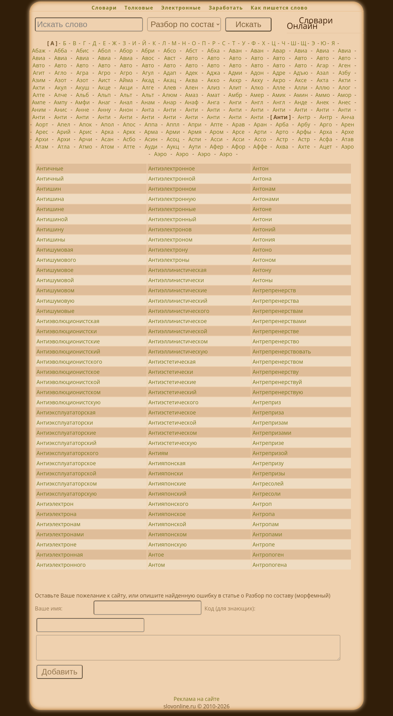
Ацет (326, 146)
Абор (126, 50)
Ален (191, 87)
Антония (263, 239)
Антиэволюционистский (68, 351)
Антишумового (56, 259)
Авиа (300, 50)
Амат (213, 94)
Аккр (235, 80)
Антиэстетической (172, 422)
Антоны (262, 280)
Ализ (213, 87)
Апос (129, 124)
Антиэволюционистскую (68, 402)
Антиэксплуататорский (66, 442)
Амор (344, 94)
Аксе (301, 80)
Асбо (129, 139)
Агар (323, 65)
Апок (85, 124)
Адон (257, 72)
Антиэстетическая (172, 361)
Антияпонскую (167, 544)
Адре (279, 72)
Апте (216, 124)
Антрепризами (271, 432)
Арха (326, 131)
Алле (279, 87)
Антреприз (266, 402)
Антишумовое (55, 270)
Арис (85, 131)
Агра (82, 72)
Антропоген (268, 554)
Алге (148, 87)
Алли (300, 87)
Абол (104, 50)
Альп (104, 94)
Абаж (38, 50)
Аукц (173, 146)
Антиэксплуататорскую (67, 493)
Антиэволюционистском (69, 392)
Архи (41, 139)
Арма (151, 131)
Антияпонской (167, 524)
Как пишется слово (279, 7)
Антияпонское (167, 514)
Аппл (173, 124)
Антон (260, 168)
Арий (63, 131)
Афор (238, 146)
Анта (148, 109)
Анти (169, 109)
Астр (282, 139)
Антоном (264, 259)
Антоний (263, 229)
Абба (60, 50)
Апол (107, 124)
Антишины (51, 239)
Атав (347, 139)
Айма (126, 80)
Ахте (304, 146)
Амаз (191, 94)
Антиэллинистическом (178, 341)
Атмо (85, 146)
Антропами (267, 534)
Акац (169, 80)
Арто (282, 131)
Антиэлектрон (55, 503)
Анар (169, 102)
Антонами (265, 198)
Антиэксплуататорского (67, 453)
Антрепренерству (275, 371)
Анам (148, 102)
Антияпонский (167, 493)
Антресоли (266, 493)
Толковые (139, 7)
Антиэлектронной (171, 178)
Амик (279, 94)
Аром (217, 131)
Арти (260, 131)
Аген (344, 65)
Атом (107, 146)
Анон (126, 109)
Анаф (192, 102)
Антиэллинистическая (177, 270)
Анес (344, 102)
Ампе (39, 102)
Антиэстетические (172, 382)
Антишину (50, 229)
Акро (279, 80)
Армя (195, 131)
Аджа (213, 72)
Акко (213, 80)
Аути (195, 146)
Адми (235, 72)
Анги (235, 102)
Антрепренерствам (277, 310)
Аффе (260, 146)
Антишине (50, 209)
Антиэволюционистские (68, 341)
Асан (107, 139)
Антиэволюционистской (68, 382)
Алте (39, 94)
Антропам (265, 524)
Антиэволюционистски (67, 331)
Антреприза (268, 412)
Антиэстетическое (172, 412)
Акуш (82, 87)
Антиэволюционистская (68, 321)
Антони (262, 219)
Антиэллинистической (177, 331)
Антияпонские (167, 483)
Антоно (262, 249)
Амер (257, 94)
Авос (148, 58)
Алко (257, 87)
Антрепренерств (274, 290)
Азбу (344, 72)
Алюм (169, 94)
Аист (104, 80)
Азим (38, 80)
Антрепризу (267, 463)
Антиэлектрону (168, 249)
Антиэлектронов (170, 229)
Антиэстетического (173, 402)
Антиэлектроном (170, 239)
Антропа (263, 514)
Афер (216, 146)
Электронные (181, 7)
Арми (173, 131)
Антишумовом (55, 290)
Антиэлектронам (58, 524)
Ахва (282, 146)
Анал (126, 102)
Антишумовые (55, 310)
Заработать (226, 7)
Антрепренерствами (279, 321)
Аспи (194, 139)
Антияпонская (166, 463)
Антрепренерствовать (281, 351)
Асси (217, 139)
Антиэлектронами (60, 534)
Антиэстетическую (172, 442)
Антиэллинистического (178, 310)
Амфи (82, 102)
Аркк (129, 131)
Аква (191, 80)
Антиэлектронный (172, 219)
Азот (61, 80)
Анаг (104, 102)
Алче (60, 94)
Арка (107, 131)
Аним (39, 109)
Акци (125, 87)
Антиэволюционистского (69, 361)
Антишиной (52, 219)
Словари (104, 7)
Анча (347, 117)
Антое (156, 554)
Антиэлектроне (56, 544)
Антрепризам (270, 422)
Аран (260, 124)
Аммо (322, 94)
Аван (235, 50)
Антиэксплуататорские (66, 432)
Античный (50, 178)
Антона (261, 178)
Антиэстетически (170, 371)
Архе (347, 131)
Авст (170, 58)
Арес (42, 131)
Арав (238, 124)
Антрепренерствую (277, 392)
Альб (82, 94)
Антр (304, 117)
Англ (257, 102)
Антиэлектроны (168, 259)
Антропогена (269, 564)
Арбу (304, 124)
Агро (104, 72)
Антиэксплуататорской (66, 473)
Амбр (235, 94)
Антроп (262, 503)
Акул (61, 87)
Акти (344, 80)
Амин (301, 94)
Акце (104, 87)
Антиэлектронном (172, 188)
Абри (148, 50)
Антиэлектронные (172, 209)
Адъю (301, 72)
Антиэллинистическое (177, 321)
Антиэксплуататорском (67, 483)
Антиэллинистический (177, 300)
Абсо (170, 50)
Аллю (323, 87)
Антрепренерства (275, 300)
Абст (191, 50)
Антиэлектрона (56, 514)
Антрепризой (269, 453)
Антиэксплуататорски (65, 422)
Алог (344, 87)
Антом (156, 564)
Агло (61, 72)
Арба (282, 124)
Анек (322, 102)
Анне (82, 109)
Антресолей (267, 483)
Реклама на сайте (196, 703)
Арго (326, 124)
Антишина (50, 198)
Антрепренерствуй (277, 382)
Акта (323, 80)
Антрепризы (268, 473)
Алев (169, 87)
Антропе (263, 544)
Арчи (85, 139)
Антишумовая (55, 249)
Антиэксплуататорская (66, 412)
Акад (148, 80)
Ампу (60, 102)
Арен (347, 124)
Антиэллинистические (177, 290)
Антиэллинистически (176, 280)
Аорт (42, 124)
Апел (63, 124)
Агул (148, 72)
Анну (104, 109)
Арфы (304, 131)
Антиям (158, 453)
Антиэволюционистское (68, 371)
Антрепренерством (277, 361)
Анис (60, 109)
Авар (279, 50)
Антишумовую (55, 300)
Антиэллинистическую (178, 351)
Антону (261, 270)
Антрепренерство (275, 341)
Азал (323, 72)
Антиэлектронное (171, 168)
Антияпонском (167, 534)
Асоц (173, 139)
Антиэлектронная (60, 554)
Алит (235, 87)
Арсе (238, 131)
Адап (169, 72)
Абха (213, 50)
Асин (151, 139)
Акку (257, 80)
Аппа (151, 124)
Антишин (49, 188)
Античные (50, 168)
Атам (41, 146)
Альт (126, 94)
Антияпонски (165, 473)
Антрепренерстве (275, 331)
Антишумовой (55, 280)
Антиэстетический (172, 392)
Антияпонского (168, 503)
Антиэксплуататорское (66, 463)
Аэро (347, 146)
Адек (191, 72)
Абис (82, 50)
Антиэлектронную (172, 198)
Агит (39, 72)
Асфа (325, 139)
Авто (191, 58)
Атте (129, 146)
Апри (194, 124)
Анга (213, 102)
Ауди (151, 146)
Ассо (260, 139)
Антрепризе (268, 442)
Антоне (261, 209)
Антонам (263, 188)
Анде (300, 102)
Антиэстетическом (172, 432)
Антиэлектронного (61, 564)
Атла (64, 146)
